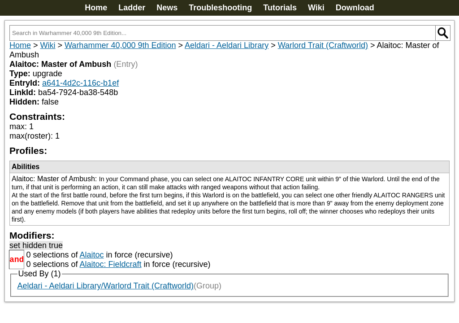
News (167, 7)
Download (355, 7)
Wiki (316, 7)
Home (96, 7)
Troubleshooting (220, 7)
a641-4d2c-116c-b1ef (80, 83)
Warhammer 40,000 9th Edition (120, 45)
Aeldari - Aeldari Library (226, 45)
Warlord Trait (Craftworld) (323, 45)
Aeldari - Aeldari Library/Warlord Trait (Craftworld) (105, 285)
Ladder (131, 7)
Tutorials (280, 7)
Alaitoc (91, 254)
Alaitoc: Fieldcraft (110, 264)
